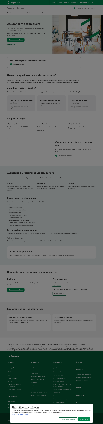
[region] (51, 413)
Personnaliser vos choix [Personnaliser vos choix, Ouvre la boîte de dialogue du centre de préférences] (68, 419)
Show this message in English (20, 414)
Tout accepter (84, 419)
